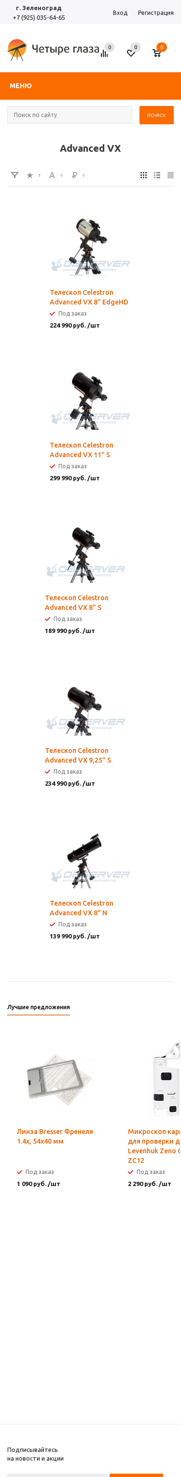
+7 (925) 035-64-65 (39, 17)
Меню (21, 86)
